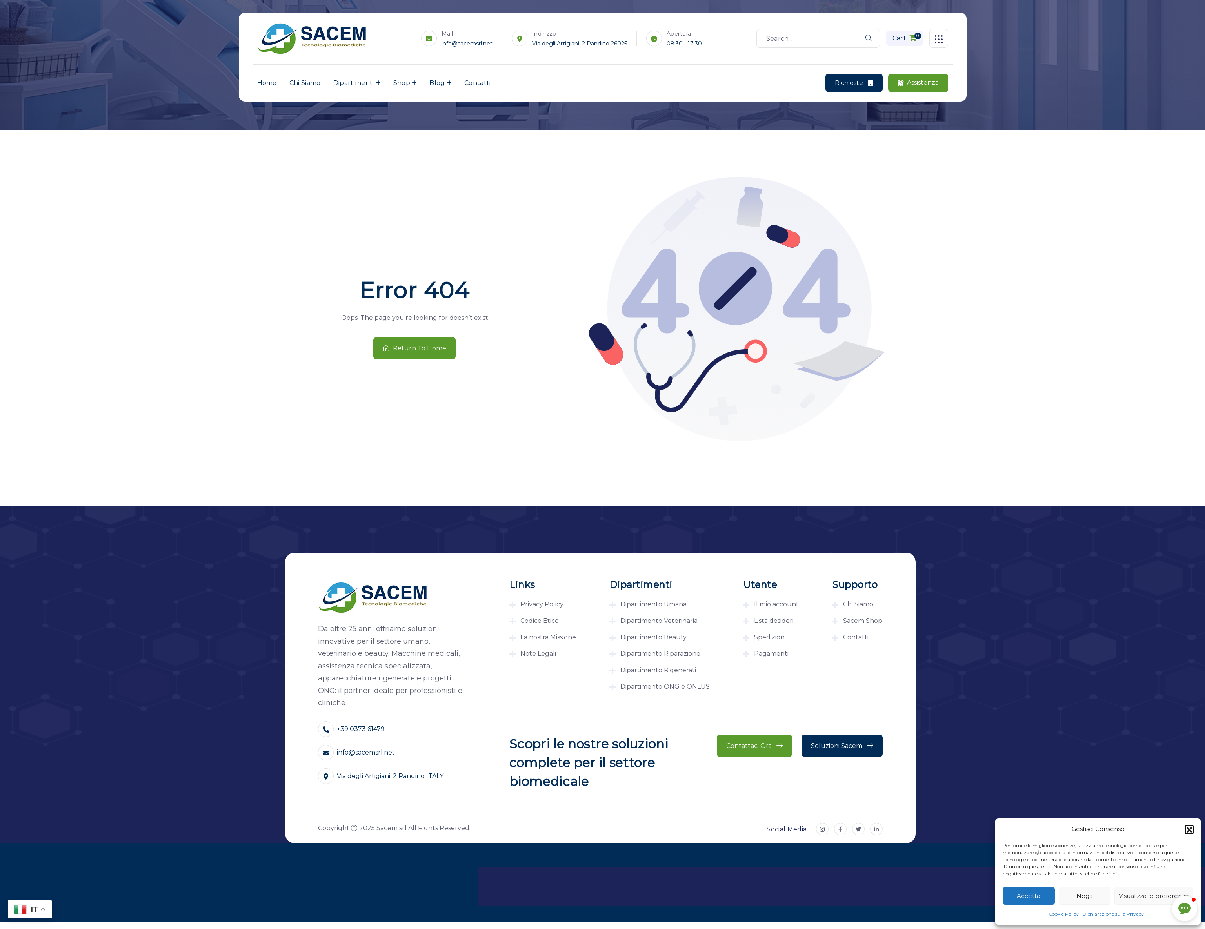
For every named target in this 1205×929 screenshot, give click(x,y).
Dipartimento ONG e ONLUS (665, 686)
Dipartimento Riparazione (660, 653)
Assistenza (918, 83)
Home (267, 83)
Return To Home (414, 348)
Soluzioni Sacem (842, 745)
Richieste (854, 83)
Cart (906, 37)
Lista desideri (774, 620)
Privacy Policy (541, 604)
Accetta (1028, 896)
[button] (1189, 829)
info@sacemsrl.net (467, 43)
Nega (1084, 896)
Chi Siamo (305, 83)
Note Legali (538, 653)
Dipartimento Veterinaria (659, 620)
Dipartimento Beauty (653, 637)
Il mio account (776, 604)
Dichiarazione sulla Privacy (1113, 914)
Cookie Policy (1064, 914)
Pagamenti (771, 653)
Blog (437, 83)
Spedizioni (770, 637)
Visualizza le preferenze (1154, 896)
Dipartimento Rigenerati (658, 670)
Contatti (477, 83)
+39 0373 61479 (361, 729)
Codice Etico (539, 620)
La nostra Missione (548, 637)
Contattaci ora (754, 745)
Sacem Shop (862, 620)
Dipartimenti (353, 83)
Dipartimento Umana (653, 604)
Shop (401, 83)
